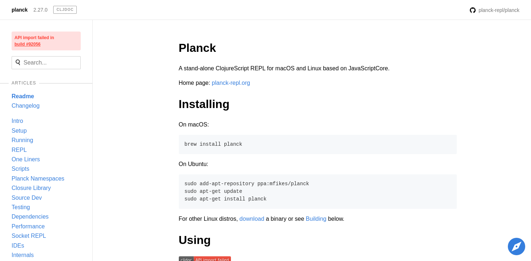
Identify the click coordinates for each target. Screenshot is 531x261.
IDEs (18, 246)
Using (195, 239)
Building (316, 219)
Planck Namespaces (38, 178)
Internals (23, 255)
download (252, 219)
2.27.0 (40, 10)
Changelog (25, 106)
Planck (197, 47)
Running (22, 140)
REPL (19, 150)
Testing (21, 207)
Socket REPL (29, 236)
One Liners (26, 159)
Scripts (20, 169)
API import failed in (34, 41)
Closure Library (31, 188)
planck (20, 10)
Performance (28, 226)
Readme (23, 96)
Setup (19, 131)
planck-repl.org (231, 83)
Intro (17, 121)
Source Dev (27, 198)
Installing (204, 104)
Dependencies (30, 217)
